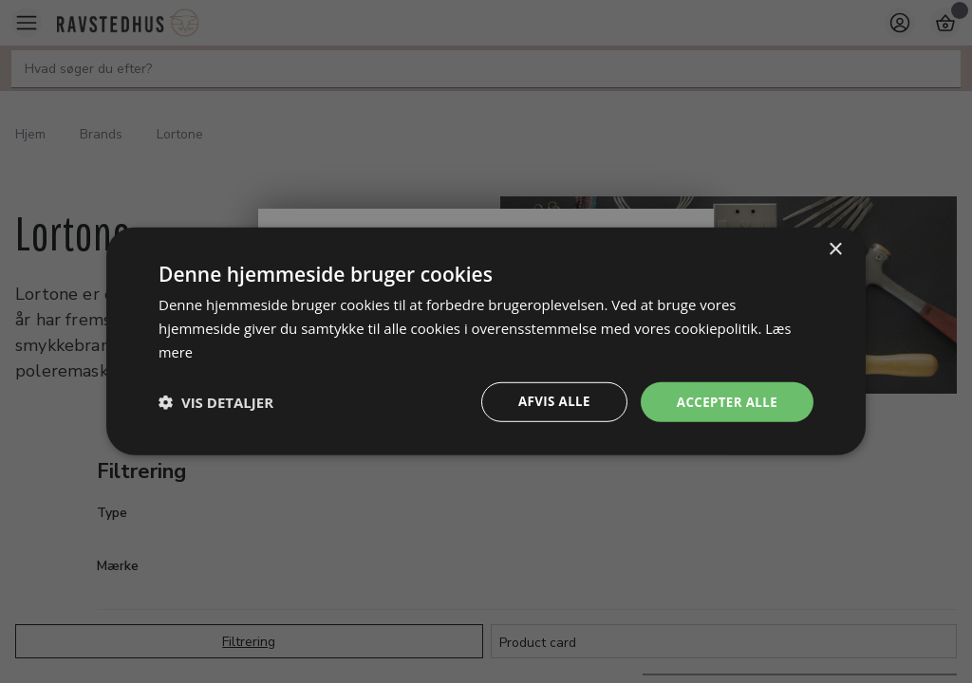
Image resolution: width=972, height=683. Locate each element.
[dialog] (486, 341)
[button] (216, 402)
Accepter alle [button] (724, 402)
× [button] (835, 248)
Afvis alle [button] (548, 402)
